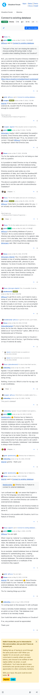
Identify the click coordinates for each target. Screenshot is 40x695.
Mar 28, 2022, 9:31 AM (20, 323)
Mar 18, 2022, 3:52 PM (27, 201)
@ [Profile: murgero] (5, 133)
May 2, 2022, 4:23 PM (24, 531)
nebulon (8, 352)
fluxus (6, 37)
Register (6, 679)
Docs (30, 6)
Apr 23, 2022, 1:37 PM (23, 367)
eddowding (6, 367)
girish (5, 40)
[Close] (36, 641)
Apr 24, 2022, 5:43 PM (24, 414)
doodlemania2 (7, 291)
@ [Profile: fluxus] (4, 43)
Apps (24, 3)
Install (36, 6)
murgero (6, 100)
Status (30, 3)
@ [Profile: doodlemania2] (7, 326)
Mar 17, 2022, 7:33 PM (27, 100)
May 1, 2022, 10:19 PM (20, 476)
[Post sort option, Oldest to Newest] (3, 28)
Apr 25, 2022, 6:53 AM (23, 459)
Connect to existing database (23, 43)
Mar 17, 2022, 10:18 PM (20, 153)
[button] (3, 692)
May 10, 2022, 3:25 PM (20, 577)
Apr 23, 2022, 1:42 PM (23, 398)
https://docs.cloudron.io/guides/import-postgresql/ (19, 79)
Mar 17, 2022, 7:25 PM (24, 40)
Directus (11, 22)
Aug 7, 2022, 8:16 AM (22, 602)
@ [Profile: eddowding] (6, 417)
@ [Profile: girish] (4, 103)
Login (13, 679)
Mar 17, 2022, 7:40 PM (24, 130)
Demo (36, 3)
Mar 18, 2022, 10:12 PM (20, 254)
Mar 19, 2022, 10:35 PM (14, 294)
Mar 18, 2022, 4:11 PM (24, 228)
